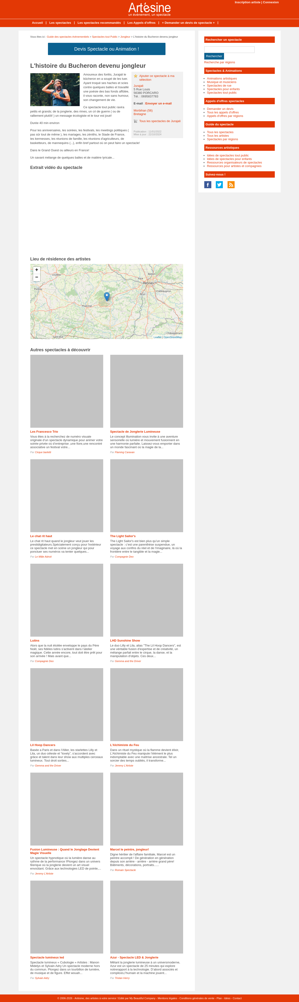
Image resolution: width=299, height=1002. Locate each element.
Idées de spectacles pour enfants (229, 159)
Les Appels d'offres (141, 22)
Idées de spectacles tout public (228, 155)
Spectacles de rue (219, 85)
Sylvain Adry (42, 978)
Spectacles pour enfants (223, 89)
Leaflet (157, 337)
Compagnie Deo (124, 556)
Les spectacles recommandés (99, 22)
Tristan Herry (122, 978)
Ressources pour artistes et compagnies (234, 166)
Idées (227, 998)
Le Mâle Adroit (43, 556)
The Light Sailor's (123, 536)
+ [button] (36, 270)
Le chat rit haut (41, 536)
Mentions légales (167, 998)
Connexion (271, 2)
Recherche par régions (219, 62)
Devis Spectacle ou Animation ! (106, 49)
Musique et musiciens (221, 82)
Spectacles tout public (222, 92)
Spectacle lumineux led (47, 957)
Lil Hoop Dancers (42, 745)
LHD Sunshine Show (125, 640)
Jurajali (138, 86)
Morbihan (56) (143, 110)
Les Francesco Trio (44, 431)
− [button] (36, 277)
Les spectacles (60, 22)
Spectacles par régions (222, 139)
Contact (237, 998)
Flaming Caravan (125, 452)
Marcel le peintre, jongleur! (129, 849)
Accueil (37, 22)
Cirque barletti (43, 452)
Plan (219, 998)
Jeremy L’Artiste (124, 765)
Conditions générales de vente (196, 998)
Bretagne (140, 114)
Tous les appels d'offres (223, 112)
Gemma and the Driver (128, 661)
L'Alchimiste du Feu (124, 745)
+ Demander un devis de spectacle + (188, 22)
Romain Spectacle (125, 870)
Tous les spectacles (220, 132)
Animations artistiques (222, 78)
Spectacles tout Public (104, 36)
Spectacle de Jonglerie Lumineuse (135, 431)
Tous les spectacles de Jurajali (160, 121)
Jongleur (125, 36)
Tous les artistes (218, 135)
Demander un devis (220, 109)
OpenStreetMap (173, 337)
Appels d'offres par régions (225, 116)
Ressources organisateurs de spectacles (234, 162)
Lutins (34, 640)
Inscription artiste (247, 2)
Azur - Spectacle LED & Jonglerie (134, 957)
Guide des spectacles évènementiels (68, 36)
